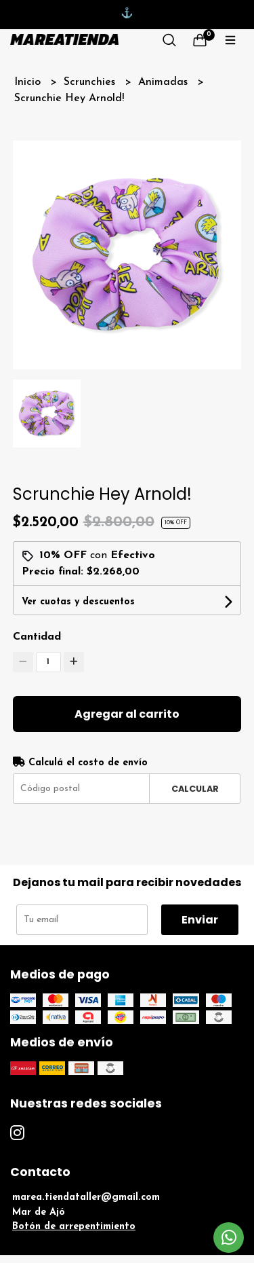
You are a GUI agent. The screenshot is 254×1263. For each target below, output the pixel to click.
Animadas (164, 82)
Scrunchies (91, 82)
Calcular (195, 788)
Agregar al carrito (127, 714)
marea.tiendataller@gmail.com (86, 1197)
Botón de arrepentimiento (73, 1227)
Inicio (29, 82)
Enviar (200, 920)
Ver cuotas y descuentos (78, 602)
